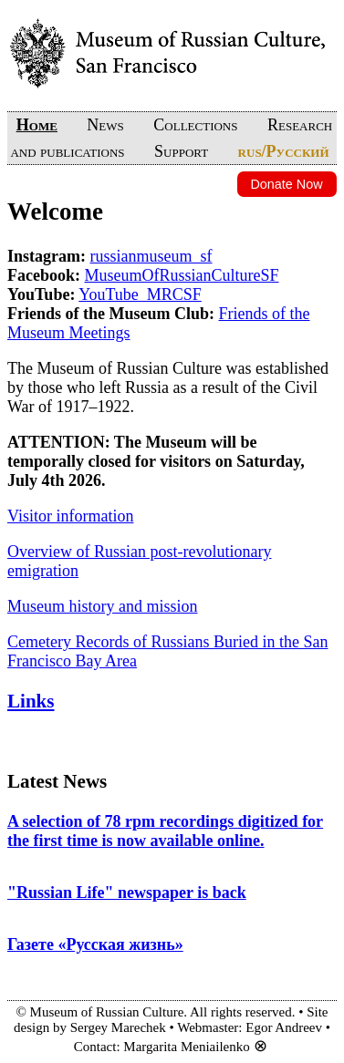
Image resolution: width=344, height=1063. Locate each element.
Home (36, 125)
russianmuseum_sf (151, 256)
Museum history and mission (102, 606)
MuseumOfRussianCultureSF (182, 275)
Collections (195, 125)
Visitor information (70, 516)
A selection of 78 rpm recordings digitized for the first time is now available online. (165, 831)
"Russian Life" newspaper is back (126, 892)
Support (181, 151)
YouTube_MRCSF (140, 294)
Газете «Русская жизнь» (95, 944)
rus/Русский (283, 151)
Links (31, 701)
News (105, 125)
